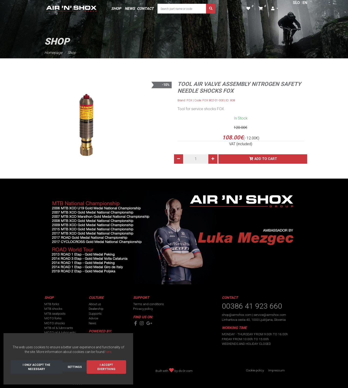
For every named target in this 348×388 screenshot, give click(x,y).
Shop (71, 52)
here (108, 352)
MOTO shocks (54, 323)
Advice (93, 318)
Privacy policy (143, 308)
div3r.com (185, 371)
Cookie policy (255, 370)
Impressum (276, 370)
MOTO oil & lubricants (60, 332)
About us (95, 304)
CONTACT (145, 8)
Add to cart (265, 159)
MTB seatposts (55, 313)
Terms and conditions (148, 304)
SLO (296, 2)
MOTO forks (53, 318)
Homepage (53, 52)
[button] (274, 8)
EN (304, 2)
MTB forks (51, 304)
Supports (95, 313)
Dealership (96, 308)
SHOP (116, 8)
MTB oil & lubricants (58, 328)
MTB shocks (53, 308)
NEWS (130, 8)
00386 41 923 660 (252, 306)
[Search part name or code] (181, 9)
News (92, 323)
